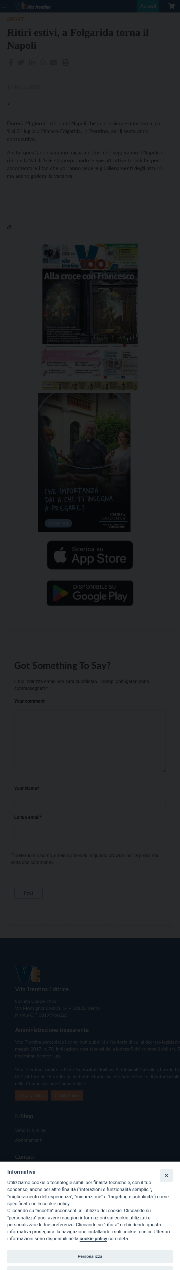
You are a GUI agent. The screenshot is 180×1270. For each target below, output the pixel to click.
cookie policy (93, 1238)
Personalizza (90, 1256)
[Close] (166, 1175)
